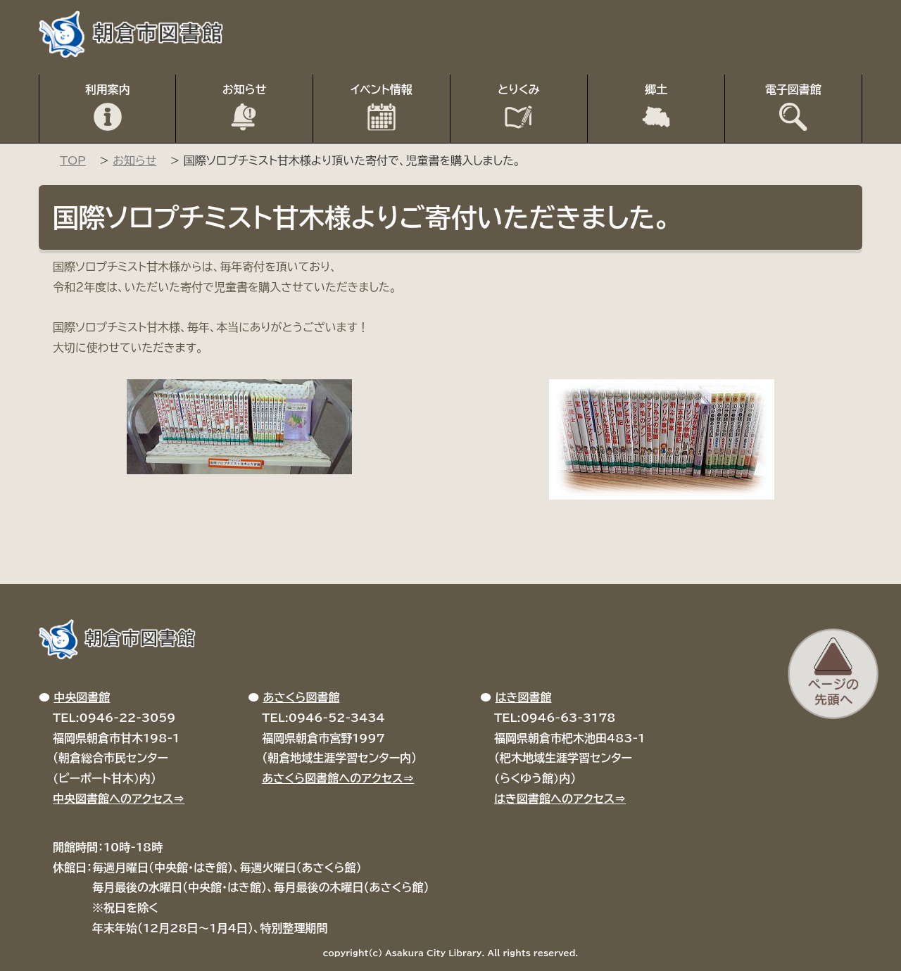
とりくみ (519, 89)
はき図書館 (523, 697)
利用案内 (107, 89)
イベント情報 (381, 89)
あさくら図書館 (301, 697)
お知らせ (244, 89)
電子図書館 (793, 89)
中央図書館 (81, 697)
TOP (73, 160)
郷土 (656, 89)
